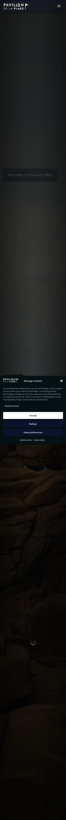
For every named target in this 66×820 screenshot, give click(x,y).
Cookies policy (26, 439)
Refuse (33, 424)
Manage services (12, 405)
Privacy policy (39, 439)
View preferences (33, 432)
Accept (33, 415)
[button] (61, 381)
